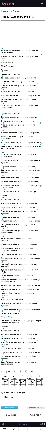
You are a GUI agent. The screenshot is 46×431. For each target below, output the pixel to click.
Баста (16, 11)
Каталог (6, 11)
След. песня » (36, 415)
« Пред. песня (9, 415)
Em (32, 371)
